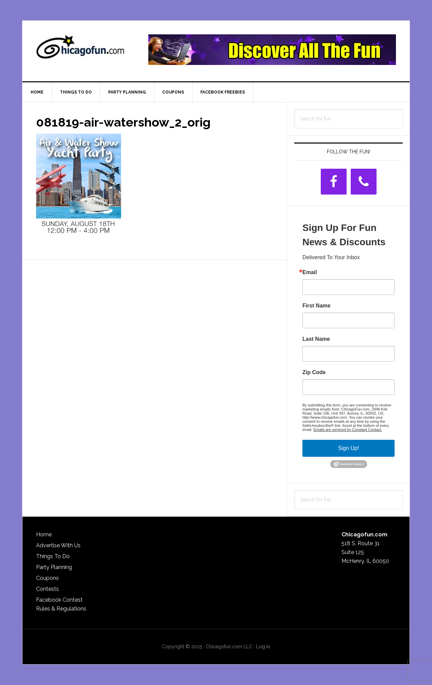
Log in (263, 646)
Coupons (47, 578)
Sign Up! (348, 448)
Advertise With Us (58, 545)
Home (44, 534)
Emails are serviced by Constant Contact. (347, 430)
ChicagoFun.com (80, 49)
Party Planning (54, 567)
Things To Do (53, 556)
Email (309, 272)
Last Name (316, 339)
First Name (316, 305)
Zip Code (314, 372)
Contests (47, 589)
